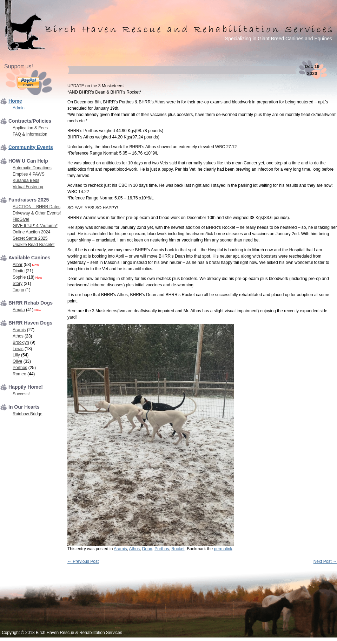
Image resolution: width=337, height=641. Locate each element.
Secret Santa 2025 (30, 238)
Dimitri (19, 270)
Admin (19, 107)
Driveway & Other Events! (37, 213)
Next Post (325, 561)
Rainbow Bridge (27, 413)
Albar (17, 264)
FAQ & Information (30, 134)
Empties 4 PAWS (29, 174)
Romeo (19, 373)
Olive (17, 361)
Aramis (120, 548)
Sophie (19, 277)
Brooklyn (21, 342)
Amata (19, 309)
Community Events (30, 147)
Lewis (18, 348)
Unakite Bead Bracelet (33, 244)
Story (17, 283)
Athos (134, 548)
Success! (21, 393)
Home (15, 101)
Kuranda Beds (26, 180)
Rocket (177, 548)
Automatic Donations (32, 167)
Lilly (16, 355)
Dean (147, 548)
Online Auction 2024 (31, 232)
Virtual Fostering (28, 186)
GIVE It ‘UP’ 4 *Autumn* (35, 225)
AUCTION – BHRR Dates (36, 206)
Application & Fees (30, 127)
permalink (223, 548)
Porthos (161, 548)
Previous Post (83, 561)
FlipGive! (21, 219)
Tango (18, 289)
